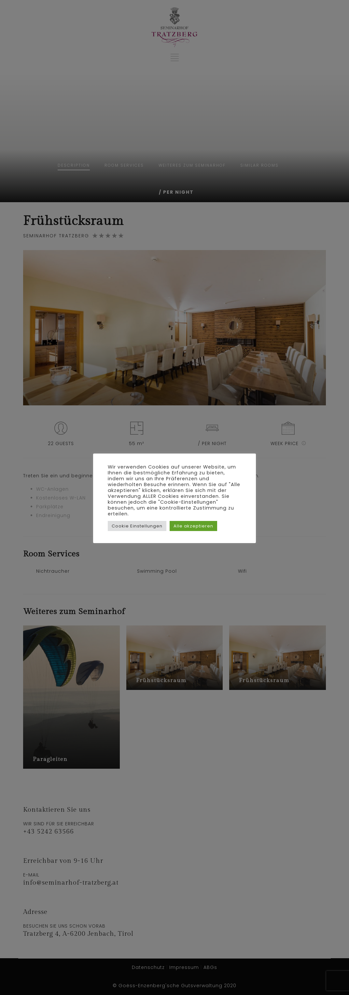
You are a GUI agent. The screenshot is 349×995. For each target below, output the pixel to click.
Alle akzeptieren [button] (193, 529)
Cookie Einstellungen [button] (137, 529)
